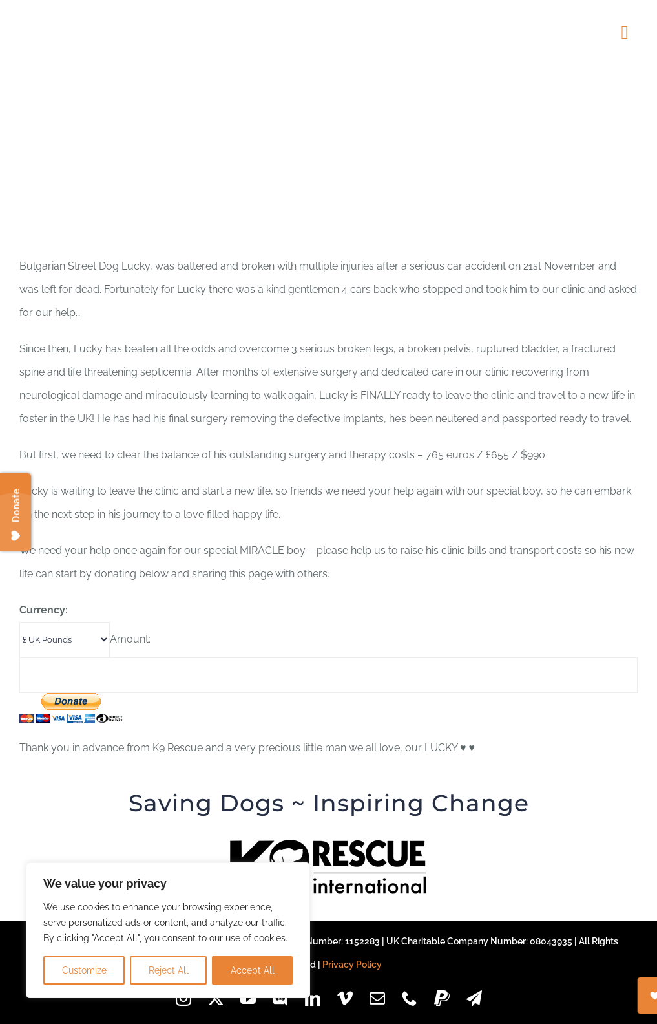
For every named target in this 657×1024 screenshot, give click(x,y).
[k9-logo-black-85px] (329, 844)
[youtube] (248, 998)
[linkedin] (313, 998)
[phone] (409, 998)
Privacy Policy (352, 964)
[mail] (377, 998)
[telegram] (474, 998)
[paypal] (442, 998)
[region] (168, 930)
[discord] (280, 998)
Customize (84, 970)
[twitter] (216, 998)
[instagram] (183, 998)
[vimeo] (345, 998)
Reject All (169, 970)
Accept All (253, 970)
